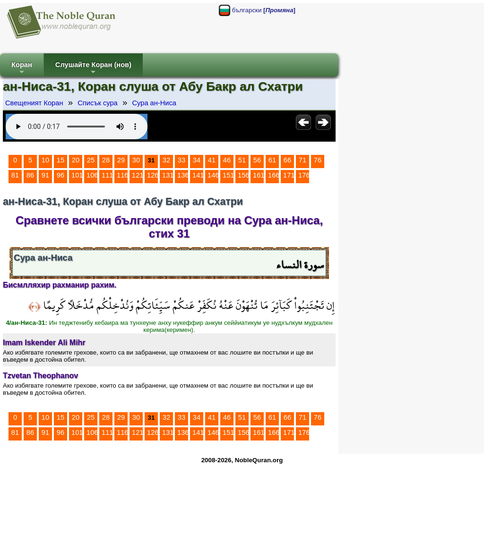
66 (287, 160)
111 (107, 175)
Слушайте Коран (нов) (93, 68)
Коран (21, 68)
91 (45, 175)
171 (288, 175)
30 (136, 160)
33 (181, 160)
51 (242, 160)
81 (15, 175)
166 (273, 175)
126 (152, 175)
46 (227, 160)
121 (137, 175)
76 (317, 160)
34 (196, 160)
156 (243, 175)
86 (30, 175)
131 (167, 175)
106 (92, 175)
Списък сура (97, 103)
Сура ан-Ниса (154, 103)
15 (60, 160)
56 (257, 160)
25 (91, 160)
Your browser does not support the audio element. (76, 126)
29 (121, 160)
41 (212, 160)
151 (228, 175)
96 (60, 175)
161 (258, 175)
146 (213, 175)
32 (166, 160)
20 (75, 160)
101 (77, 175)
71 (302, 160)
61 (272, 160)
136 (183, 175)
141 (198, 175)
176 (304, 175)
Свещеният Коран (34, 103)
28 (106, 160)
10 (45, 160)
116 (122, 175)
